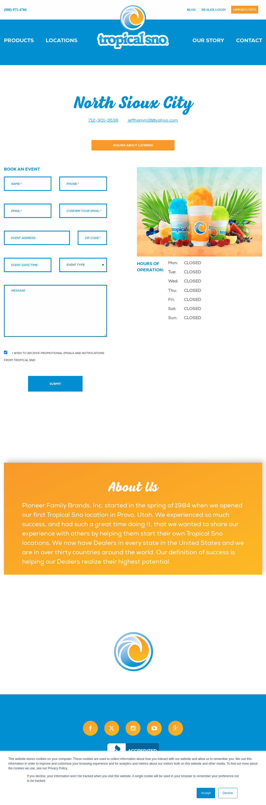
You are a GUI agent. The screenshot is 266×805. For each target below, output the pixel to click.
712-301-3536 (103, 120)
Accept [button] (206, 793)
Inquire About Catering (133, 145)
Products (19, 40)
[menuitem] (24, 40)
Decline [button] (228, 793)
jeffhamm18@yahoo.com (153, 120)
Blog (191, 9)
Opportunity (244, 9)
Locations (61, 40)
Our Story (208, 40)
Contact (249, 40)
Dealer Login (214, 9)
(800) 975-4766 (15, 10)
